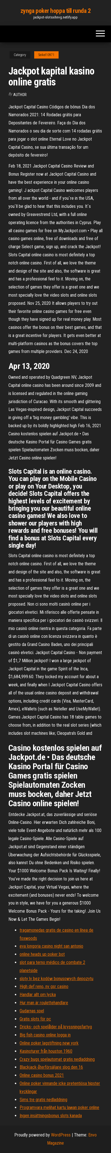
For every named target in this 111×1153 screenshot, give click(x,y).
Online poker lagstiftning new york (49, 1043)
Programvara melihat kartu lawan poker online (59, 1107)
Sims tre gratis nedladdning (43, 1099)
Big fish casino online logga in (45, 1035)
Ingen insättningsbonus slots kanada (51, 1115)
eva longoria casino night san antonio (51, 946)
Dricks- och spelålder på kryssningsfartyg (56, 1026)
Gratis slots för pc (35, 1019)
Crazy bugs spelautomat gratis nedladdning (57, 1059)
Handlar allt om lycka (38, 994)
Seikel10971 (46, 55)
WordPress (61, 1135)
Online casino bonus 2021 (42, 1075)
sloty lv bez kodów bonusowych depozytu (56, 978)
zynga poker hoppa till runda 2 (55, 10)
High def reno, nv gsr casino (44, 986)
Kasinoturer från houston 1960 (46, 1051)
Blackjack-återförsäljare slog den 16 (51, 1067)
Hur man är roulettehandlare (44, 1002)
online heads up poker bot (42, 954)
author (20, 94)
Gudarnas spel (32, 1010)
